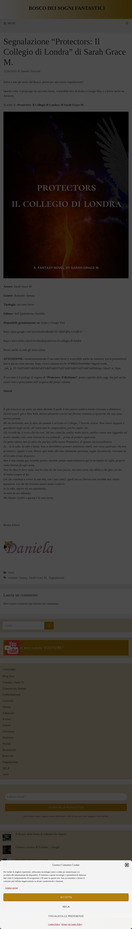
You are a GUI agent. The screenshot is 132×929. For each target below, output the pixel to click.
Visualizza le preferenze (66, 916)
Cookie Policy (54, 924)
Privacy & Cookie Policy (72, 924)
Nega (66, 906)
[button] (127, 865)
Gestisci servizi (11, 888)
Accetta (66, 897)
